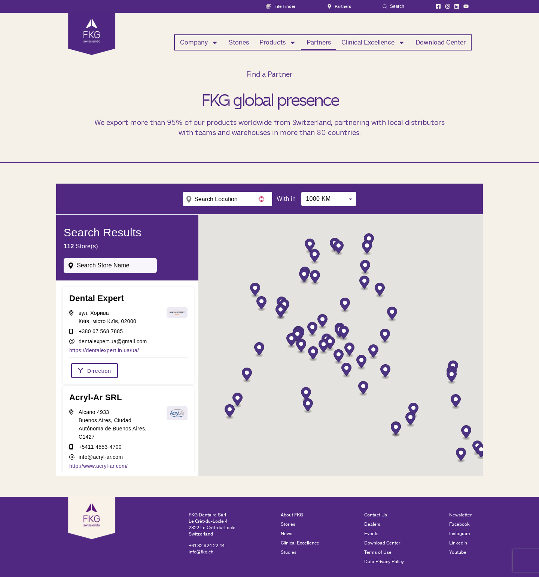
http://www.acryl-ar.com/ (98, 466)
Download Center (440, 42)
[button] (392, 314)
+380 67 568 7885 (101, 331)
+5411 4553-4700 (100, 447)
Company (199, 43)
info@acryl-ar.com (101, 457)
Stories (239, 42)
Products (277, 43)
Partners (319, 42)
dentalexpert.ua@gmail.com (113, 341)
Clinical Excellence (373, 43)
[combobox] (110, 265)
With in (286, 199)
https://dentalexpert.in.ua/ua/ (104, 350)
